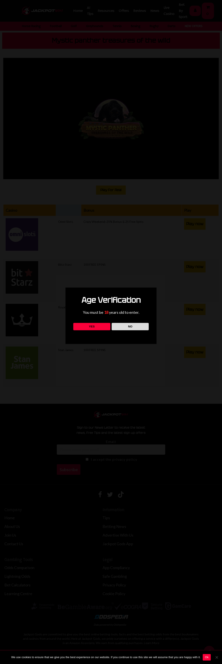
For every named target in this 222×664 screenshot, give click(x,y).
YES (92, 326)
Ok (207, 657)
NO (130, 326)
